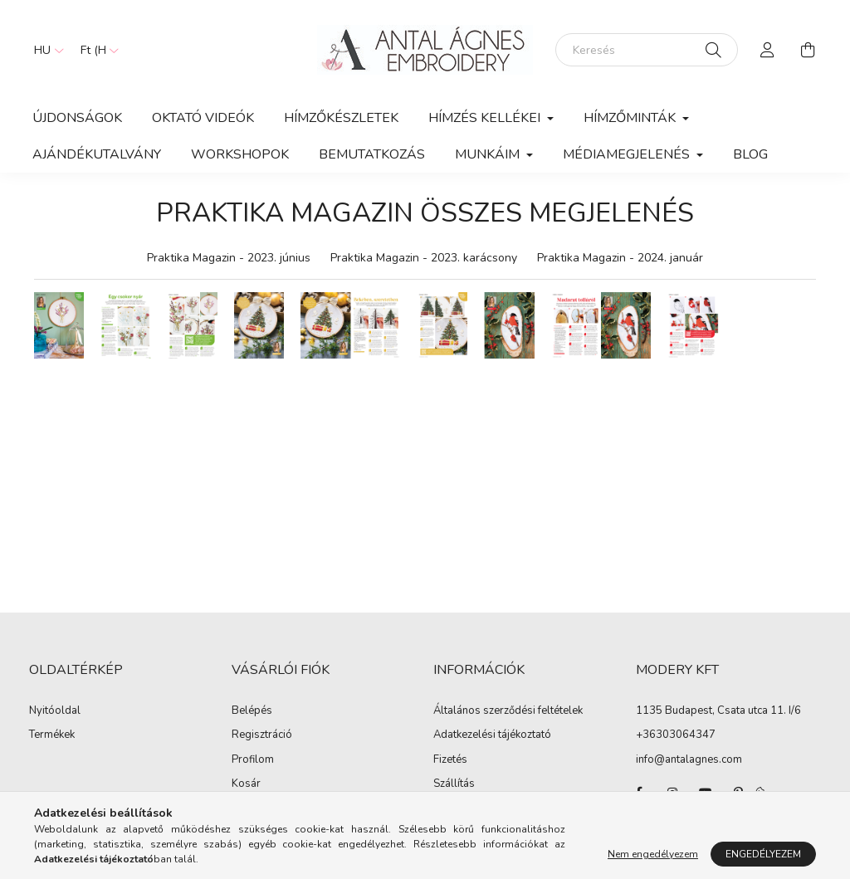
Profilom (253, 760)
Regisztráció (262, 735)
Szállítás (454, 784)
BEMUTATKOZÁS (372, 154)
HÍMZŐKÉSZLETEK (341, 118)
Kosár (246, 784)
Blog (750, 154)
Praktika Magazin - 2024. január (620, 258)
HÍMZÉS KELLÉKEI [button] (486, 118)
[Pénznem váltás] (95, 49)
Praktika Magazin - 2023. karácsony (423, 258)
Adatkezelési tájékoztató (492, 735)
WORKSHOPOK (240, 154)
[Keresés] (646, 49)
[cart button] (807, 49)
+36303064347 (676, 734)
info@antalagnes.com (689, 759)
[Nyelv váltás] (45, 49)
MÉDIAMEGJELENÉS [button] (628, 154)
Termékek (52, 735)
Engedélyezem (763, 854)
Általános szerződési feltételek (508, 711)
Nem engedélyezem (653, 854)
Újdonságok (77, 118)
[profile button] (767, 49)
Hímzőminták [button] (631, 118)
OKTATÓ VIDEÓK (203, 118)
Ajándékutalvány (96, 154)
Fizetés (450, 760)
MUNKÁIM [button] (489, 154)
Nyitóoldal (55, 711)
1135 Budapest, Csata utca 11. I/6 (718, 710)
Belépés (252, 711)
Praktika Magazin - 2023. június (228, 258)
